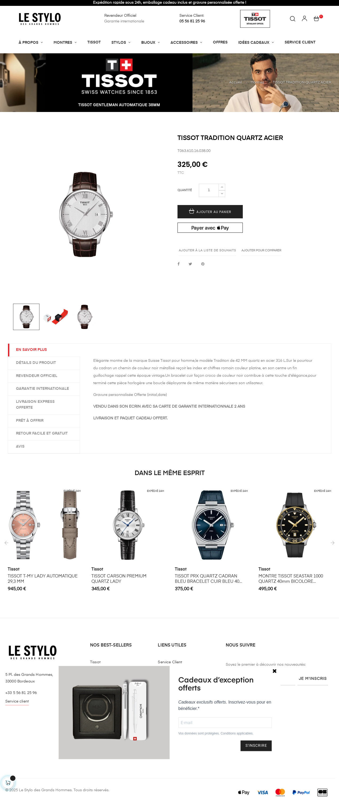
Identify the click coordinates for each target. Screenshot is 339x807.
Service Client (170, 662)
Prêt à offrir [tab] (29, 421)
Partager (178, 264)
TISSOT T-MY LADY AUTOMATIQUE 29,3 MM (43, 579)
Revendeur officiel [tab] (36, 376)
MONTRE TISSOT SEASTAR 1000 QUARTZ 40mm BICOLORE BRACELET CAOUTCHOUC (291, 579)
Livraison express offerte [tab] (35, 404)
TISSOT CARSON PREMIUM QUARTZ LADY (119, 579)
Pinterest (202, 264)
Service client (17, 701)
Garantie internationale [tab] (42, 389)
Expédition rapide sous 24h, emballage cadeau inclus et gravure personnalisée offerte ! (169, 3)
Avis (20, 446)
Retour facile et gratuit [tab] (42, 433)
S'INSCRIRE (256, 746)
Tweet (190, 264)
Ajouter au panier (210, 212)
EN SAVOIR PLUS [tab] (31, 350)
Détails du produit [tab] (36, 363)
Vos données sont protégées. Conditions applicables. (215, 734)
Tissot (13, 569)
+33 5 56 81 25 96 (21, 693)
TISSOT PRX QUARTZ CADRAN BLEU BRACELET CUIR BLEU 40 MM (207, 579)
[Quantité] (209, 190)
